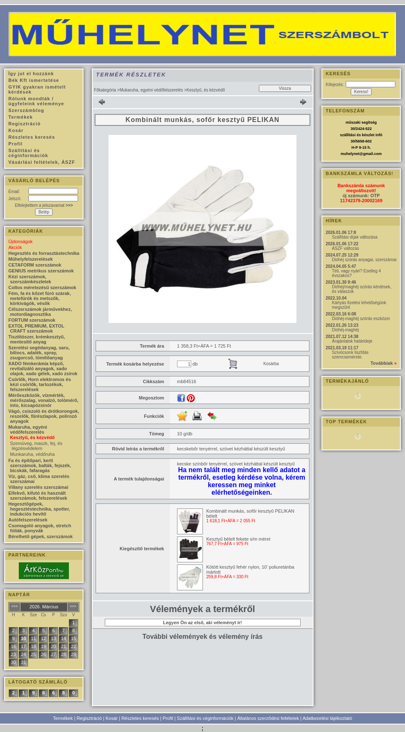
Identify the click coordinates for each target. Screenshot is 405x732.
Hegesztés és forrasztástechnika (43, 253)
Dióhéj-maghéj (345, 330)
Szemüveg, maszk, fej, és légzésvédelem (36, 446)
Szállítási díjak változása (354, 237)
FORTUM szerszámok (31, 320)
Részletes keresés (140, 718)
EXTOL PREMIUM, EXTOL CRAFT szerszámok (36, 328)
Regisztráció (89, 718)
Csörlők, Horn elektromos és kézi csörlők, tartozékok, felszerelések (39, 384)
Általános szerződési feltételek (268, 718)
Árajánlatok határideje (352, 341)
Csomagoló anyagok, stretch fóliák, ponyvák (39, 528)
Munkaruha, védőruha (32, 454)
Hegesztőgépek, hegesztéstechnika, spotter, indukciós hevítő (39, 508)
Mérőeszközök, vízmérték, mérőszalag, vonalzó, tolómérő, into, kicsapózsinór (43, 400)
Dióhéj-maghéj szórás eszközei (361, 318)
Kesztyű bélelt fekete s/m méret (238, 538)
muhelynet (350, 154)
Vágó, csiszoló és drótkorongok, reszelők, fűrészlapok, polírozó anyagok (43, 416)
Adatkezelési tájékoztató (327, 718)
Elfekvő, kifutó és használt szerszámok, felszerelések (37, 496)
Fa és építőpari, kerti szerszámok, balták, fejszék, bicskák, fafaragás (39, 465)
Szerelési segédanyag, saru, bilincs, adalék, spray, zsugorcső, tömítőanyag (39, 352)
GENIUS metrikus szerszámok (41, 270)
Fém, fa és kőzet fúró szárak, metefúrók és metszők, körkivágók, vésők (39, 298)
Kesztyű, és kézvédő (32, 437)
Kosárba (271, 363)
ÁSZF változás (345, 248)
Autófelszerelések (28, 519)
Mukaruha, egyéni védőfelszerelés (151, 90)
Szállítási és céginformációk (205, 718)
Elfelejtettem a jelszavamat (44, 205)
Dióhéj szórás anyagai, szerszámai (364, 259)
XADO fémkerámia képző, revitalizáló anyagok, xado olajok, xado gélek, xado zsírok (42, 368)
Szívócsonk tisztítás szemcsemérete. (350, 354)
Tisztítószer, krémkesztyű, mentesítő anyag (36, 339)
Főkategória (105, 90)
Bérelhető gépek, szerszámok (40, 536)
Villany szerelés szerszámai (38, 487)
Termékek (63, 718)
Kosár (112, 718)
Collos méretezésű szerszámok (42, 287)
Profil (168, 718)
